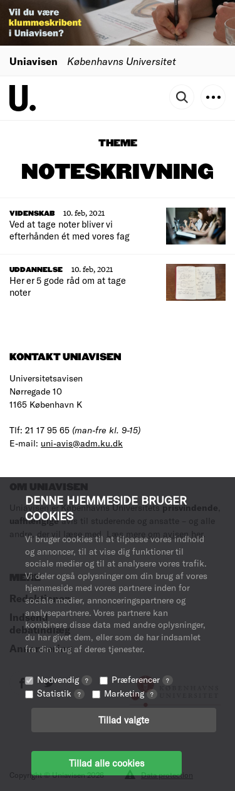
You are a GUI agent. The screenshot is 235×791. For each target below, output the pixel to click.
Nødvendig (64, 679)
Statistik (61, 693)
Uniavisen (33, 61)
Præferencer (142, 679)
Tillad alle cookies (106, 762)
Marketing (130, 693)
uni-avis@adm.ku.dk (82, 443)
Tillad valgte (123, 719)
